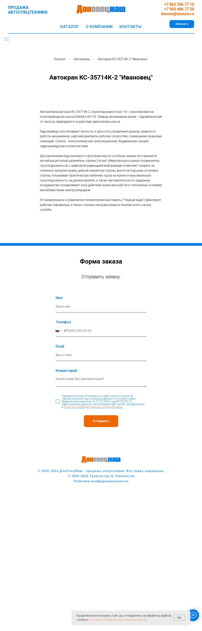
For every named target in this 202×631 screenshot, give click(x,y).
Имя (59, 298)
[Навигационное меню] (6, 39)
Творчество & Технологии (112, 476)
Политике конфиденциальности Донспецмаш (93, 407)
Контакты (131, 26)
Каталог (69, 26)
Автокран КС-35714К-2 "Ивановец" (123, 59)
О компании (99, 26)
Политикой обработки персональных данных (117, 619)
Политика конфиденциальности (101, 481)
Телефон (63, 322)
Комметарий (66, 370)
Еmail (60, 346)
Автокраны (82, 59)
